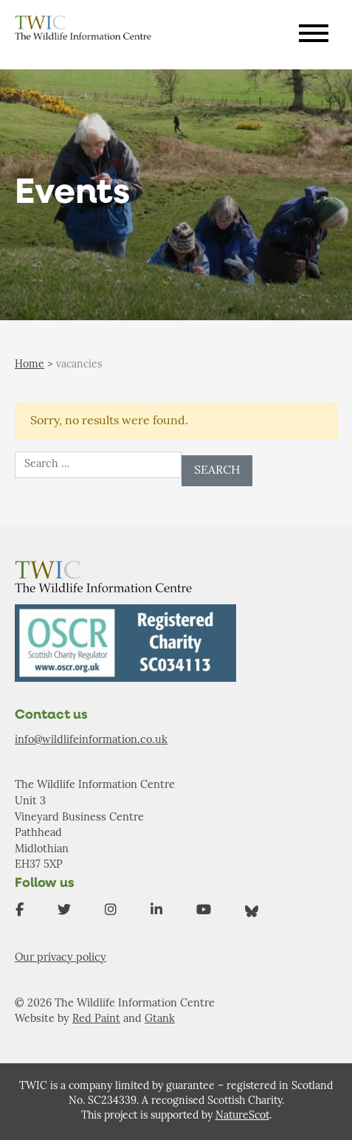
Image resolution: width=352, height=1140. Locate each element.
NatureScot (242, 1116)
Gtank (160, 1019)
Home (29, 364)
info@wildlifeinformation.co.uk (91, 740)
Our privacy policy (60, 958)
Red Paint (96, 1019)
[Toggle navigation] (313, 35)
